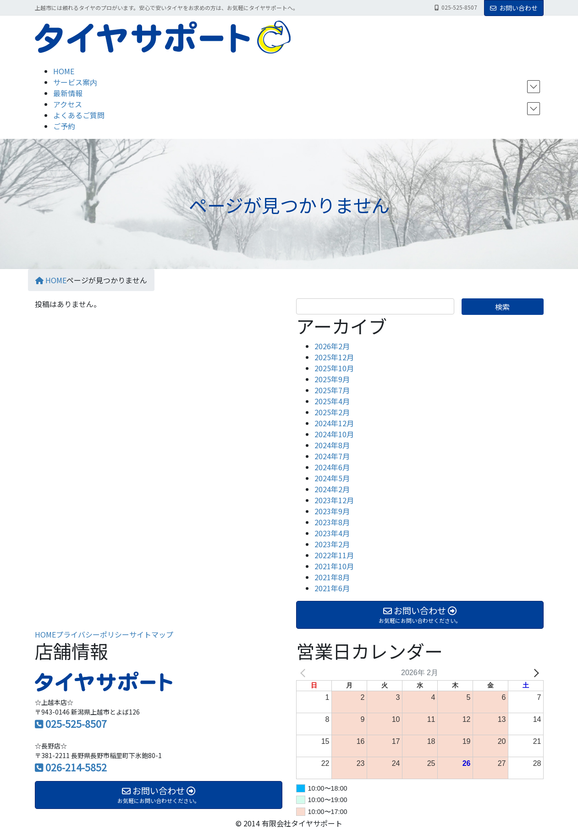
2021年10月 (334, 566)
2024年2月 (332, 489)
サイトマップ (151, 634)
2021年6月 (332, 588)
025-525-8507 (76, 724)
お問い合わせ (514, 7)
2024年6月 (332, 467)
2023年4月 (332, 533)
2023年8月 (332, 522)
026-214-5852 (76, 767)
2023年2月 (332, 544)
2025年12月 (334, 357)
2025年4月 (332, 401)
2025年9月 (332, 379)
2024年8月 (332, 445)
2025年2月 (332, 412)
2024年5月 (332, 478)
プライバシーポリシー (92, 634)
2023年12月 (334, 500)
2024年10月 (334, 434)
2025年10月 (334, 368)
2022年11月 (334, 555)
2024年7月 (332, 456)
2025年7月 (332, 390)
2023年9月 (332, 511)
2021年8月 (332, 577)
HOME (45, 634)
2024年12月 (334, 423)
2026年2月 (332, 346)
